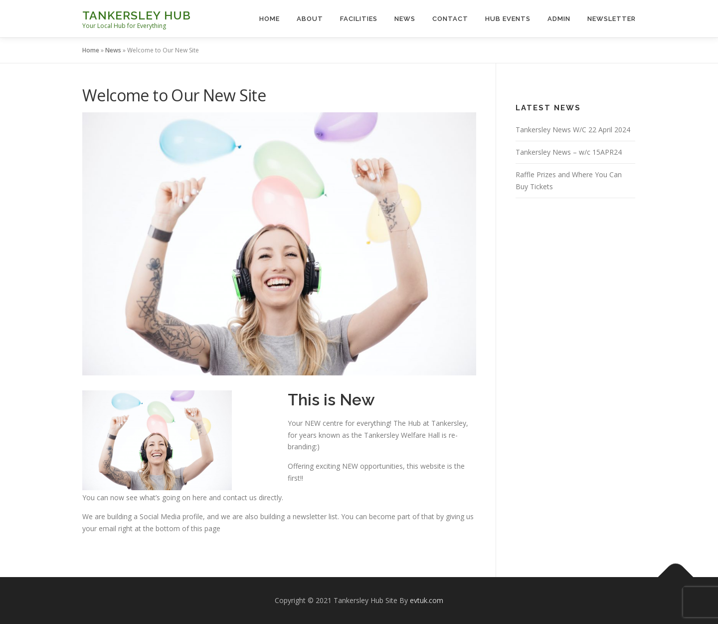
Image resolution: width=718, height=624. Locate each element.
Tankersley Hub (136, 15)
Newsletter (611, 18)
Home (269, 18)
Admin (558, 18)
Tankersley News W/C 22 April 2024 (573, 129)
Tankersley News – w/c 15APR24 (569, 152)
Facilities (358, 18)
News (404, 18)
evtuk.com (426, 600)
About (310, 18)
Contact (450, 18)
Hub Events (508, 18)
